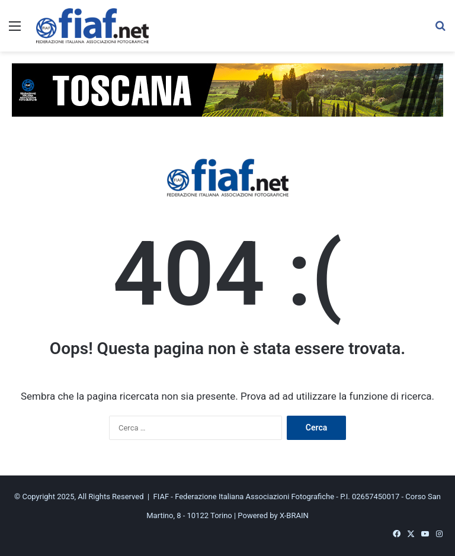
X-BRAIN (294, 515)
